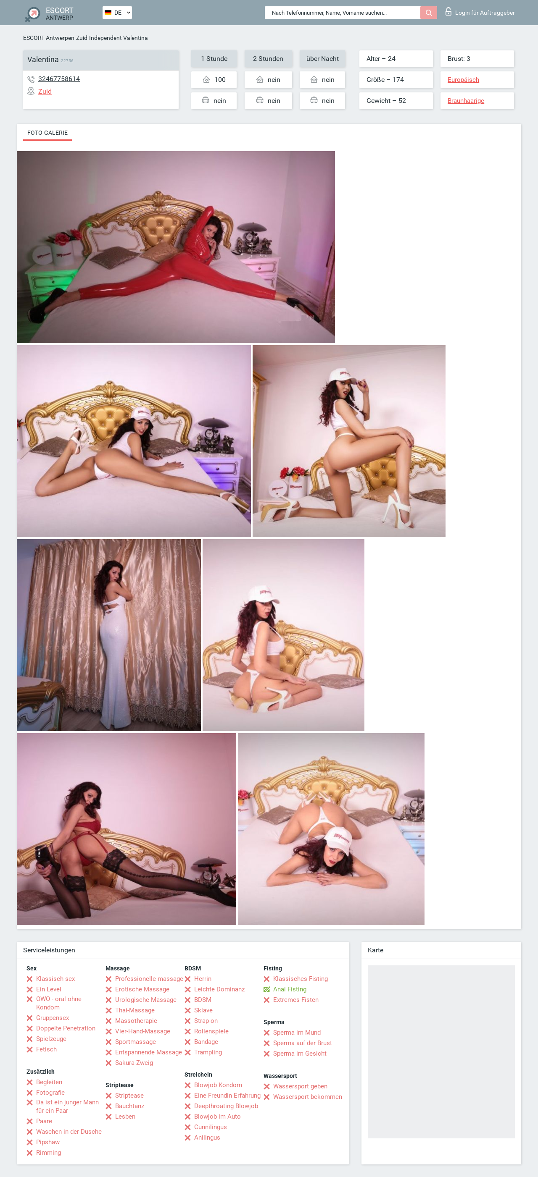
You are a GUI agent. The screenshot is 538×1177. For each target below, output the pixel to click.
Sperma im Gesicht (300, 1053)
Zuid (81, 37)
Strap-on (206, 1021)
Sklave (203, 1010)
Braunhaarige (466, 101)
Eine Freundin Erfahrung (227, 1095)
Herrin (202, 979)
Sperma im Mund (297, 1032)
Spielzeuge (51, 1039)
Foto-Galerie (47, 132)
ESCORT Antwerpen (48, 37)
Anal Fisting (289, 989)
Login (480, 11)
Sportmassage (135, 1042)
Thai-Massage (135, 1010)
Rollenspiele (211, 1031)
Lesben (125, 1116)
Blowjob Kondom (218, 1085)
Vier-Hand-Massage (142, 1031)
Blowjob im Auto (217, 1116)
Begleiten (49, 1082)
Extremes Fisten (296, 1000)
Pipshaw (48, 1142)
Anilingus (207, 1137)
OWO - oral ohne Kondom (59, 1003)
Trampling (208, 1052)
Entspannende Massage (148, 1052)
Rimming (48, 1152)
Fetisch (46, 1049)
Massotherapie (136, 1021)
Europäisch (463, 80)
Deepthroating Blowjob (226, 1106)
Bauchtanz (129, 1106)
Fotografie (50, 1092)
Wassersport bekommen (307, 1097)
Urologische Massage (146, 1000)
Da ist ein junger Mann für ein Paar (67, 1106)
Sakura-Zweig (134, 1063)
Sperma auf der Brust (302, 1043)
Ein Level (48, 989)
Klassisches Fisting (300, 979)
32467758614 (59, 79)
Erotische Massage (142, 989)
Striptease (129, 1095)
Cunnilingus (210, 1127)
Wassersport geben (300, 1086)
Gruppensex (52, 1018)
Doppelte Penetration (65, 1028)
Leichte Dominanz (219, 989)
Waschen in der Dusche (69, 1131)
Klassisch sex (55, 979)
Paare (44, 1121)
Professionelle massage (149, 979)
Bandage (206, 1042)
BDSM (202, 1000)
